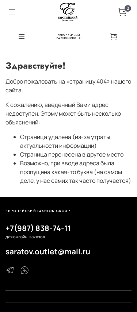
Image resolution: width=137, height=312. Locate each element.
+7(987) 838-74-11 (38, 228)
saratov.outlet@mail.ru (47, 251)
